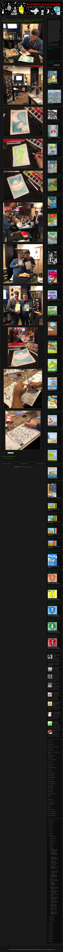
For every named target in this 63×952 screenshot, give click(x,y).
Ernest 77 (49, 807)
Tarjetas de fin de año (52, 815)
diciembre (52, 836)
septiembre (52, 841)
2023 (50, 826)
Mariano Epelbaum (51, 793)
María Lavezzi (50, 761)
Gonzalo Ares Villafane (52, 759)
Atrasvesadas (50, 748)
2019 (50, 833)
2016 (50, 924)
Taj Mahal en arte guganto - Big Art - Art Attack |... (54, 913)
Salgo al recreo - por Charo (53, 746)
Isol (48, 797)
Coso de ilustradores (52, 811)
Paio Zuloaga (50, 791)
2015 (50, 926)
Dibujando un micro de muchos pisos (53, 850)
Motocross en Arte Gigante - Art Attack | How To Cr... (54, 888)
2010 (50, 934)
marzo (51, 917)
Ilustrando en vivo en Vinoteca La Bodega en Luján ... (54, 868)
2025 (50, 823)
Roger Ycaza (50, 763)
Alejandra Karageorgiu (52, 767)
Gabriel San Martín (51, 755)
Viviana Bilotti (50, 779)
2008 (50, 938)
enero (51, 921)
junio (51, 846)
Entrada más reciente (6, 463)
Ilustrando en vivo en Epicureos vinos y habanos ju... (54, 898)
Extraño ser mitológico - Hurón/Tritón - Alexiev (53, 884)
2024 (50, 825)
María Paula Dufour (51, 777)
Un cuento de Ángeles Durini (55, 722)
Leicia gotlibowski (51, 803)
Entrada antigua (40, 463)
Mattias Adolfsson (51, 809)
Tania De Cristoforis (51, 783)
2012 (50, 931)
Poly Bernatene (51, 801)
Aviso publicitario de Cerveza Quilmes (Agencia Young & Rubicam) (56, 704)
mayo (51, 848)
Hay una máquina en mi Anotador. (57, 693)
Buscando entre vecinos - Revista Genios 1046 (53, 905)
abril (51, 916)
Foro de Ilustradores (51, 813)
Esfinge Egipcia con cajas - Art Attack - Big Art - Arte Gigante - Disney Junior (53, 664)
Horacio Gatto (50, 799)
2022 (50, 828)
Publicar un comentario (8, 458)
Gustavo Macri (50, 750)
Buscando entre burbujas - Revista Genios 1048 (54, 891)
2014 (50, 928)
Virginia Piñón (50, 787)
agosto (51, 843)
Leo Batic (49, 795)
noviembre (52, 838)
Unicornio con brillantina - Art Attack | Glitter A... (54, 861)
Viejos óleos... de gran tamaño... (56, 668)
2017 (50, 923)
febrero (51, 919)
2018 (50, 835)
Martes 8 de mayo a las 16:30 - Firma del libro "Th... (54, 901)
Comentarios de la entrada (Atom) (25, 466)
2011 (50, 933)
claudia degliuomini (51, 781)
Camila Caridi (50, 789)
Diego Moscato (50, 771)
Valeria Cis (50, 769)
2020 (50, 831)
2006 (50, 941)
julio (51, 844)
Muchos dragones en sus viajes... (57, 684)
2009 (50, 936)
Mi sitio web (50, 742)
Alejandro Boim (51, 757)
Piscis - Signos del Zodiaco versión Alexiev (53, 909)
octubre (51, 839)
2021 (50, 830)
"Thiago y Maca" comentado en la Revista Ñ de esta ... (54, 854)
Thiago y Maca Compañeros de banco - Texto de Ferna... (53, 876)
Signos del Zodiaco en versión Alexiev (54, 880)
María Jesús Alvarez (51, 773)
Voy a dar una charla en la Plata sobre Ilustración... (54, 872)
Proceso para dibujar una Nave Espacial (57, 713)
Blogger (54, 949)
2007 (50, 939)
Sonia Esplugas (51, 785)
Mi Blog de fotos (51, 744)
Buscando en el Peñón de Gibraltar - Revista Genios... (54, 858)
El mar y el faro (53, 864)
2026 (50, 821)
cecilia (49, 805)
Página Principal (24, 463)
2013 (50, 929)
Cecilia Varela (50, 765)
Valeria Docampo (51, 775)
